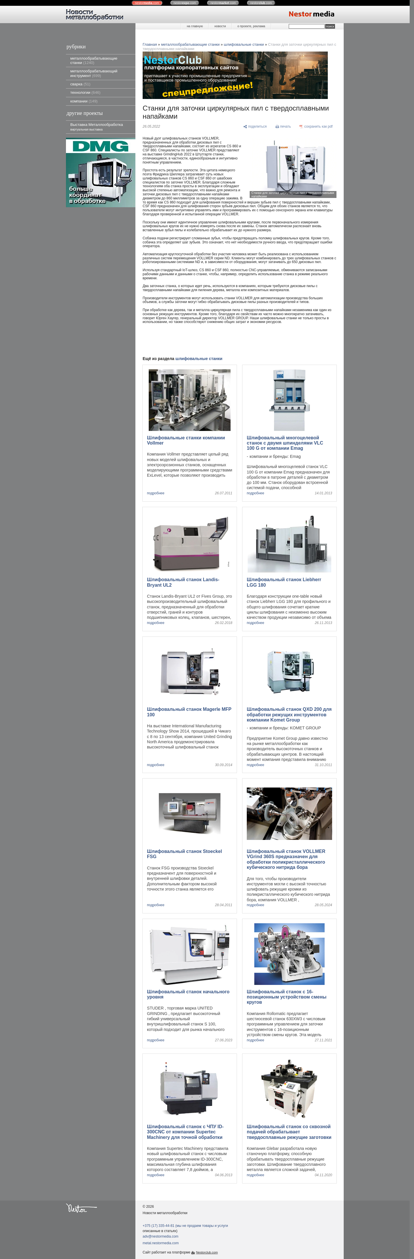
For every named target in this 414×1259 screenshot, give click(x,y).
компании (83, 101)
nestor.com (147, 3)
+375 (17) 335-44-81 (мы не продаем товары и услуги (185, 1226)
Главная (150, 44)
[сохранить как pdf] (316, 126)
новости (220, 26)
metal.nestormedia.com (161, 1243)
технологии (85, 92)
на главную (195, 26)
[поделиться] (255, 126)
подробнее (155, 493)
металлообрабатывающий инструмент (93, 73)
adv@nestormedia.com (161, 1236)
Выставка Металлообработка (96, 126)
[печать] (283, 126)
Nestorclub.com (207, 1252)
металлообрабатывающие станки (93, 60)
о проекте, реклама (251, 26)
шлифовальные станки (244, 44)
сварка (80, 84)
